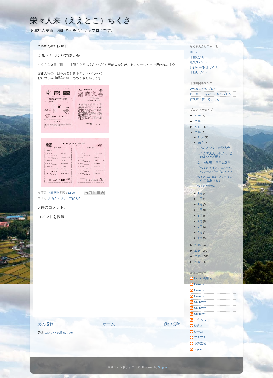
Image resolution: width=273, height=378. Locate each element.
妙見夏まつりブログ (203, 89)
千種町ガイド (199, 72)
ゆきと (198, 325)
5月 (200, 215)
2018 (198, 121)
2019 (198, 115)
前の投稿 (172, 324)
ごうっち (200, 319)
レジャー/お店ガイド (204, 67)
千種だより (197, 57)
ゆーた (198, 331)
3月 (200, 226)
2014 (198, 250)
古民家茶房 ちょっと (205, 99)
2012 (198, 261)
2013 (198, 256)
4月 (200, 221)
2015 (198, 245)
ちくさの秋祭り (207, 186)
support (199, 349)
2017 (198, 126)
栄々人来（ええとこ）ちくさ (80, 20)
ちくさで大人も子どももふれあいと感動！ (215, 155)
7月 (200, 204)
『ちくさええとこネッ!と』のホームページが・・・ (215, 169)
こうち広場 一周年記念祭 (214, 162)
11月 (201, 137)
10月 (201, 142)
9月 (200, 193)
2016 (198, 132)
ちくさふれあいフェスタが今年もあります (215, 178)
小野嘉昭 (200, 343)
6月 (200, 209)
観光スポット (199, 62)
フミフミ (200, 337)
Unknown (200, 284)
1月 (200, 238)
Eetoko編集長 (203, 278)
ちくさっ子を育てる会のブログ (211, 94)
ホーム (109, 324)
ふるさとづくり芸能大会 (64, 198)
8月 (200, 198)
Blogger (163, 367)
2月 (200, 232)
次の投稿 (45, 324)
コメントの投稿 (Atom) (60, 332)
